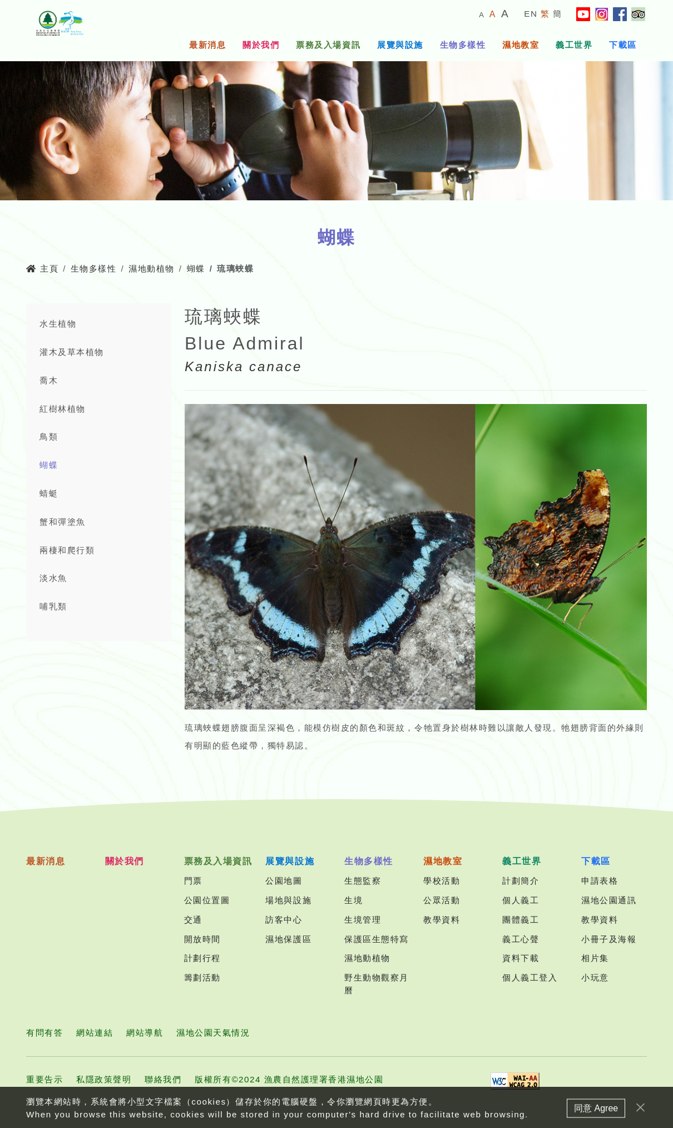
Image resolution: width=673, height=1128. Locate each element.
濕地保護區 (288, 939)
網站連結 (94, 1032)
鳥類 (48, 436)
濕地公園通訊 (608, 900)
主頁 (42, 268)
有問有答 (44, 1032)
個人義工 (520, 900)
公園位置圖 (207, 900)
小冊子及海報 (608, 939)
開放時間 (202, 939)
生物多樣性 (463, 45)
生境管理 (362, 919)
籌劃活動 (202, 977)
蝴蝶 (196, 268)
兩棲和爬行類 (67, 550)
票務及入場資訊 (328, 45)
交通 (193, 919)
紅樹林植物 (62, 408)
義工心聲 (520, 939)
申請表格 (599, 880)
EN (530, 13)
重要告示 (44, 1079)
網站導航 (144, 1032)
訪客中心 (283, 919)
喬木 (48, 380)
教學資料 (441, 919)
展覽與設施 (400, 45)
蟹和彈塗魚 (62, 521)
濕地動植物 (151, 268)
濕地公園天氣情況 (213, 1032)
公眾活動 (441, 900)
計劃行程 (202, 958)
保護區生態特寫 (376, 939)
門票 (193, 880)
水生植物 (57, 323)
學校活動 (441, 880)
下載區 (623, 45)
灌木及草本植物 (71, 352)
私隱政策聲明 (103, 1079)
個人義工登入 (529, 977)
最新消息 (207, 45)
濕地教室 (520, 45)
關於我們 (261, 45)
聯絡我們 (163, 1079)
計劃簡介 (520, 880)
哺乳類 (53, 606)
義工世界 (574, 45)
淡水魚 (53, 578)
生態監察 (362, 880)
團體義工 (520, 919)
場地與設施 (288, 900)
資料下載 (520, 958)
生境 (353, 900)
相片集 (595, 958)
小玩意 (595, 977)
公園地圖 (283, 880)
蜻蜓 (48, 493)
